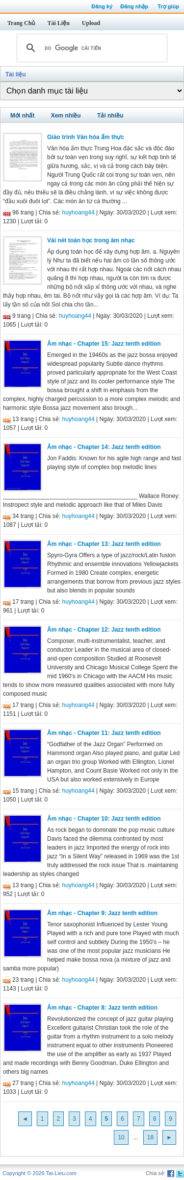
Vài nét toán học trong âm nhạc (91, 240)
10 (121, 1137)
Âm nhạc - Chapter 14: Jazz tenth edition (104, 447)
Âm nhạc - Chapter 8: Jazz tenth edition (102, 1007)
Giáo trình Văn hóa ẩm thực (85, 137)
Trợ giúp (168, 6)
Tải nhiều (110, 115)
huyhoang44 (78, 212)
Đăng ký (101, 6)
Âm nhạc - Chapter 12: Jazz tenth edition (104, 629)
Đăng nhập (134, 6)
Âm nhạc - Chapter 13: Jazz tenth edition (104, 544)
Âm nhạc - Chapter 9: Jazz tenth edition (102, 913)
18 (150, 1137)
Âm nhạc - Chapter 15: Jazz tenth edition (104, 343)
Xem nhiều (66, 115)
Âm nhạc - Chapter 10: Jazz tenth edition (104, 818)
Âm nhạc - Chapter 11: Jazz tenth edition (104, 733)
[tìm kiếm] (90, 48)
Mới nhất (22, 115)
